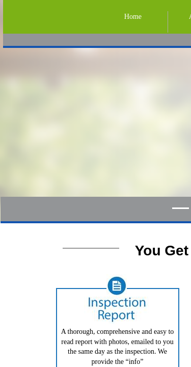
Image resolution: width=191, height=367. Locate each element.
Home (133, 16)
